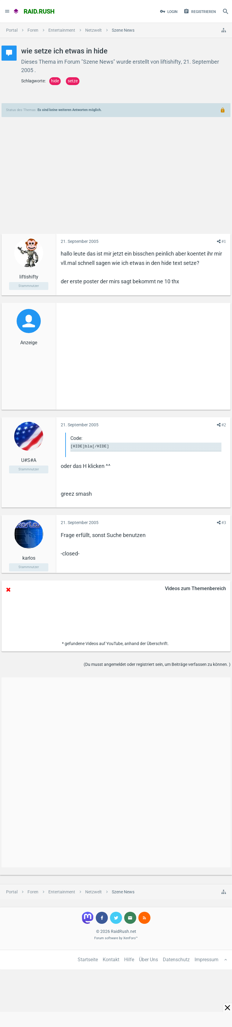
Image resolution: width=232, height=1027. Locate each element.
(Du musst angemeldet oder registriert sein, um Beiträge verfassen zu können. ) (157, 664)
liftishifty (170, 62)
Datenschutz (176, 959)
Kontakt (111, 959)
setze (73, 80)
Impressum (206, 959)
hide (55, 80)
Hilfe (129, 959)
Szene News (98, 62)
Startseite (88, 959)
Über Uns (148, 959)
